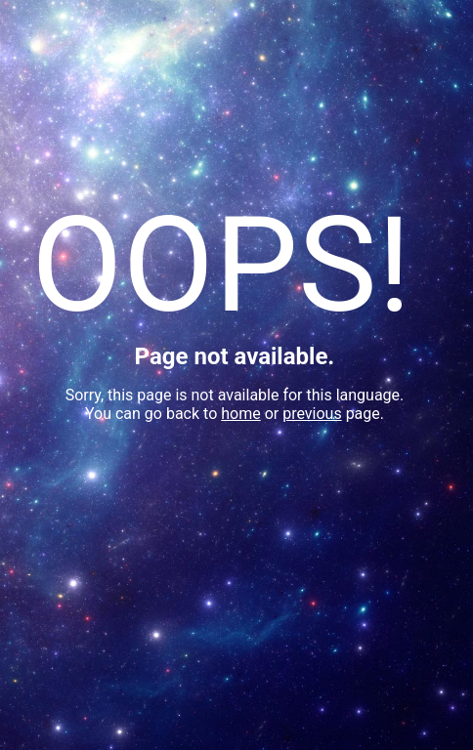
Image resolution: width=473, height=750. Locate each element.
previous (311, 413)
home (240, 413)
